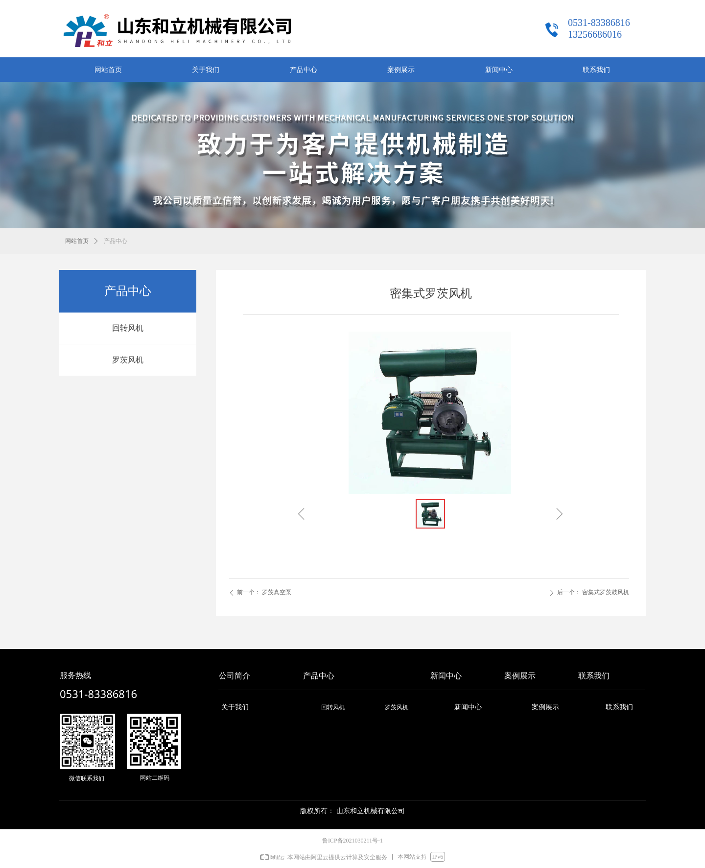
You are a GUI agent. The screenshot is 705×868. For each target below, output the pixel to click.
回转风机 (127, 328)
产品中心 (115, 241)
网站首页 (77, 241)
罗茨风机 (127, 360)
